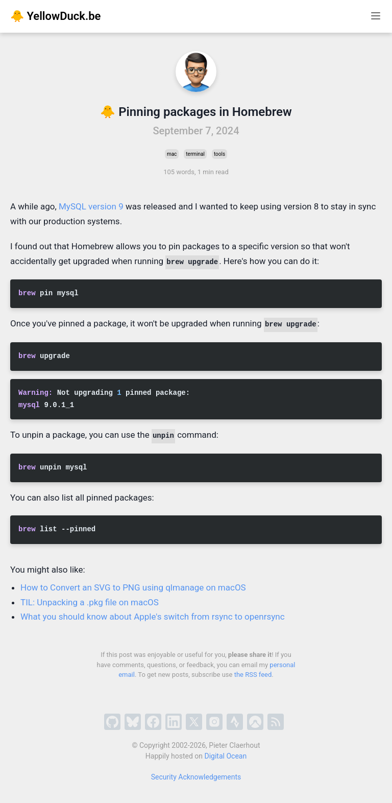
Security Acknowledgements (196, 777)
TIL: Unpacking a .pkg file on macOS (89, 602)
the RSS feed (253, 674)
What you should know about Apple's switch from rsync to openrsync (152, 616)
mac (172, 154)
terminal (195, 154)
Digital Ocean (226, 756)
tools (219, 154)
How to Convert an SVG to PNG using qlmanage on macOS (133, 587)
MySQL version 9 (91, 206)
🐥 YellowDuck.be (55, 16)
